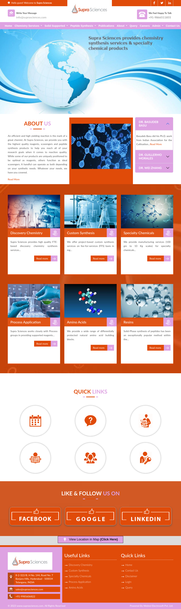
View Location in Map (90, 539)
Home (8, 25)
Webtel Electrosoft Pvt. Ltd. (158, 605)
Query (133, 25)
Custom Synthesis (79, 570)
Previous (8, 70)
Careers (145, 25)
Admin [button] (156, 25)
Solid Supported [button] (55, 25)
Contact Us (173, 25)
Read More (14, 179)
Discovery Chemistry (80, 564)
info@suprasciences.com (31, 17)
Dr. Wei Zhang (150, 168)
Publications (106, 25)
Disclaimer (131, 576)
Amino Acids (76, 587)
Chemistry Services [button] (27, 25)
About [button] (121, 25)
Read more (46, 258)
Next (172, 70)
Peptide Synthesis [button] (82, 25)
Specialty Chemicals (80, 576)
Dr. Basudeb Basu (148, 123)
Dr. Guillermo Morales (150, 156)
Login (128, 581)
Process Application (80, 581)
